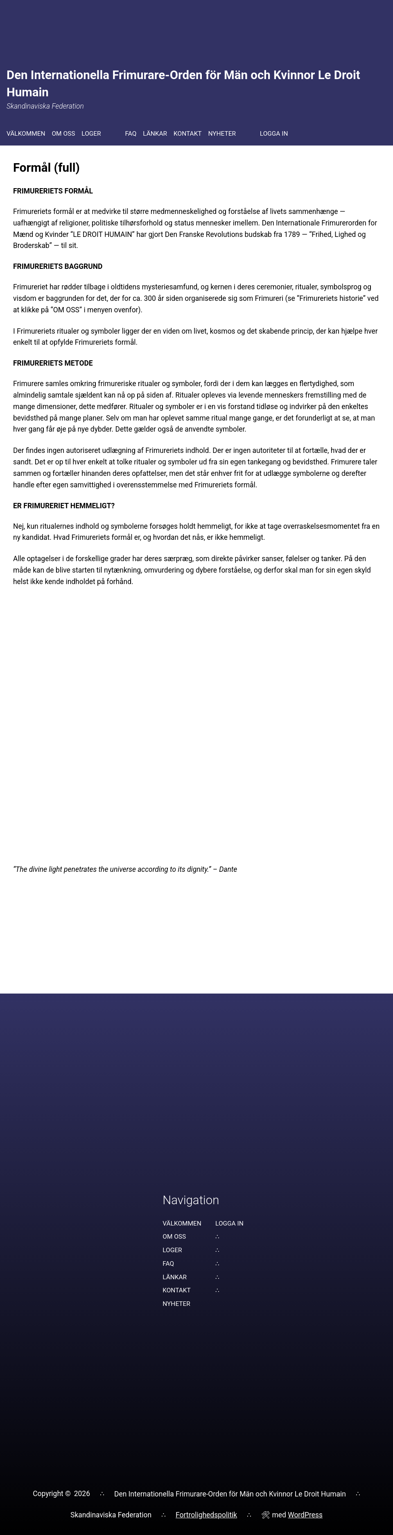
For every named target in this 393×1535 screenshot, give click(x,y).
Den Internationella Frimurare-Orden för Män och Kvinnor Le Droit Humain (230, 1494)
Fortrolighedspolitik (206, 1515)
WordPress (305, 1515)
